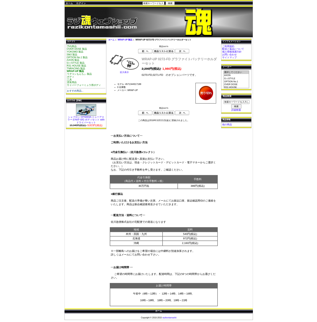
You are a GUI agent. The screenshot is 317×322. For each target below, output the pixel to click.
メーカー (227, 67)
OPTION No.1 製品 (77, 57)
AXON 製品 (73, 60)
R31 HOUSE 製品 (76, 65)
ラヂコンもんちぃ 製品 (79, 74)
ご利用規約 (228, 46)
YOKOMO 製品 (75, 51)
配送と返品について (233, 49)
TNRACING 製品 (76, 68)
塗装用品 (72, 82)
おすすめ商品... (75, 90)
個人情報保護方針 (232, 51)
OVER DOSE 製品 (77, 49)
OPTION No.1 (236, 81)
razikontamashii (169, 318)
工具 (69, 79)
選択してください (236, 72)
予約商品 (72, 46)
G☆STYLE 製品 (76, 62)
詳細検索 (236, 110)
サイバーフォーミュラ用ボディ (84, 85)
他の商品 (227, 124)
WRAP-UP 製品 (125, 40)
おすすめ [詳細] (74, 100)
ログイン (81, 3)
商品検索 (227, 96)
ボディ (70, 76)
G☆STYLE (236, 78)
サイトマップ (229, 57)
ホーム (69, 3)
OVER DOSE (236, 84)
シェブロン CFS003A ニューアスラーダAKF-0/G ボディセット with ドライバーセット (86, 119)
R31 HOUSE (236, 87)
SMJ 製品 (72, 54)
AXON (236, 75)
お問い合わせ (229, 54)
